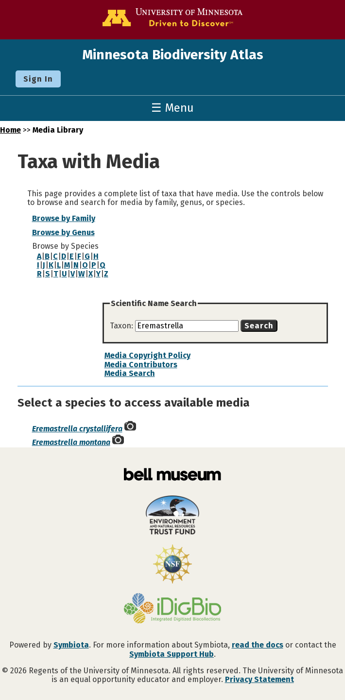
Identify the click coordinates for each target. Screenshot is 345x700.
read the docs (257, 644)
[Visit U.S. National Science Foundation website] (172, 565)
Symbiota (71, 644)
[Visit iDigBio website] (172, 609)
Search (259, 325)
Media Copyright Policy (147, 355)
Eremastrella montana (71, 442)
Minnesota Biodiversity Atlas (172, 55)
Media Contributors (140, 364)
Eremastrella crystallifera (77, 428)
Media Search (129, 373)
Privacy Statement (259, 679)
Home (10, 130)
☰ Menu (172, 108)
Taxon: (122, 325)
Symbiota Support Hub (171, 654)
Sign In (38, 79)
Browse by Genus (63, 232)
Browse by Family (63, 218)
